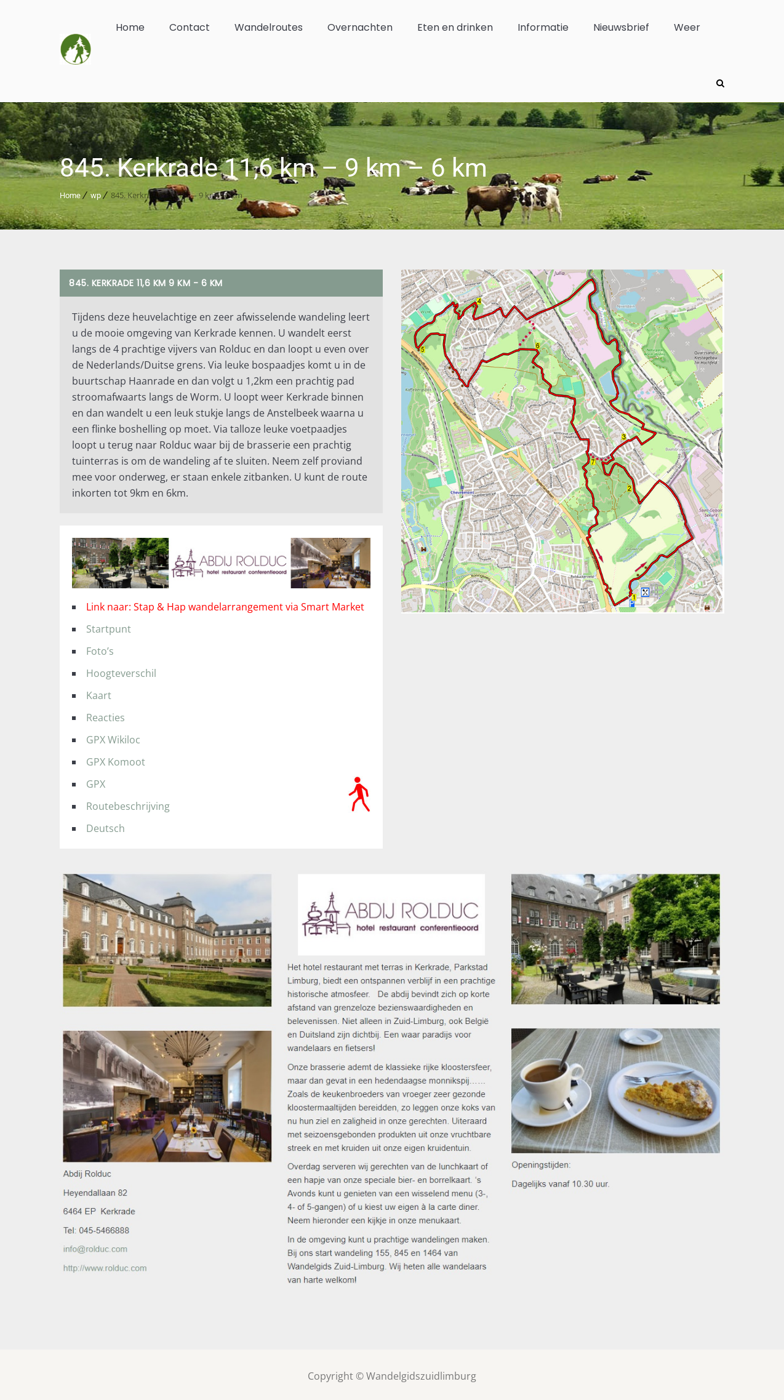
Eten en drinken (455, 27)
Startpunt (108, 625)
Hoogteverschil (121, 669)
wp (95, 191)
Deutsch (105, 824)
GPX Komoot (115, 758)
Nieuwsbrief (621, 27)
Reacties (105, 714)
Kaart (98, 691)
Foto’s (100, 647)
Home (130, 27)
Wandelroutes (268, 27)
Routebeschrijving (128, 802)
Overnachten (360, 27)
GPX (95, 780)
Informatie (543, 27)
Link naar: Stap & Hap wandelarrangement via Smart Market (225, 603)
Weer (687, 27)
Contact (189, 27)
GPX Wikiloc (113, 736)
